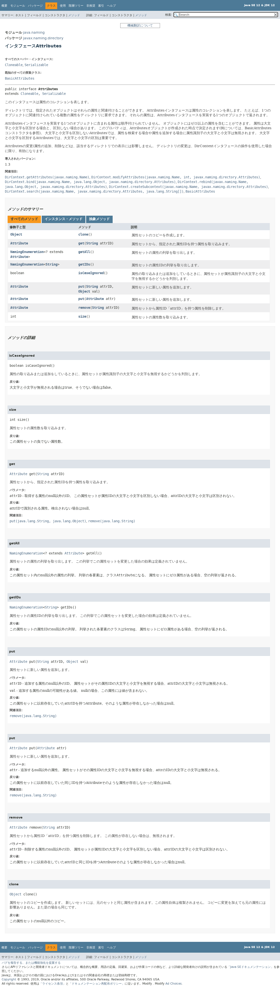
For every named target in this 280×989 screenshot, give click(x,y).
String (92, 243)
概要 (4, 5)
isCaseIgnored (91, 273)
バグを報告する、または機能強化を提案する (31, 962)
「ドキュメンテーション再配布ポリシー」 (97, 983)
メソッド (74, 15)
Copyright (9, 979)
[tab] (24, 219)
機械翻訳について (140, 25)
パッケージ (35, 5)
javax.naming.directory (43, 38)
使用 (63, 5)
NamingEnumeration (27, 252)
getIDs (84, 264)
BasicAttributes (19, 78)
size (82, 316)
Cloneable (14, 65)
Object (16, 234)
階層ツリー (76, 5)
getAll (84, 252)
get (81, 243)
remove (84, 308)
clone (83, 234)
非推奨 (90, 5)
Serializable (36, 65)
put (81, 286)
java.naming (34, 32)
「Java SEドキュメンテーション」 (250, 967)
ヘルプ (111, 5)
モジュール (17, 5)
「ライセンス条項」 (52, 983)
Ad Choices (173, 983)
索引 (101, 5)
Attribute (19, 243)
